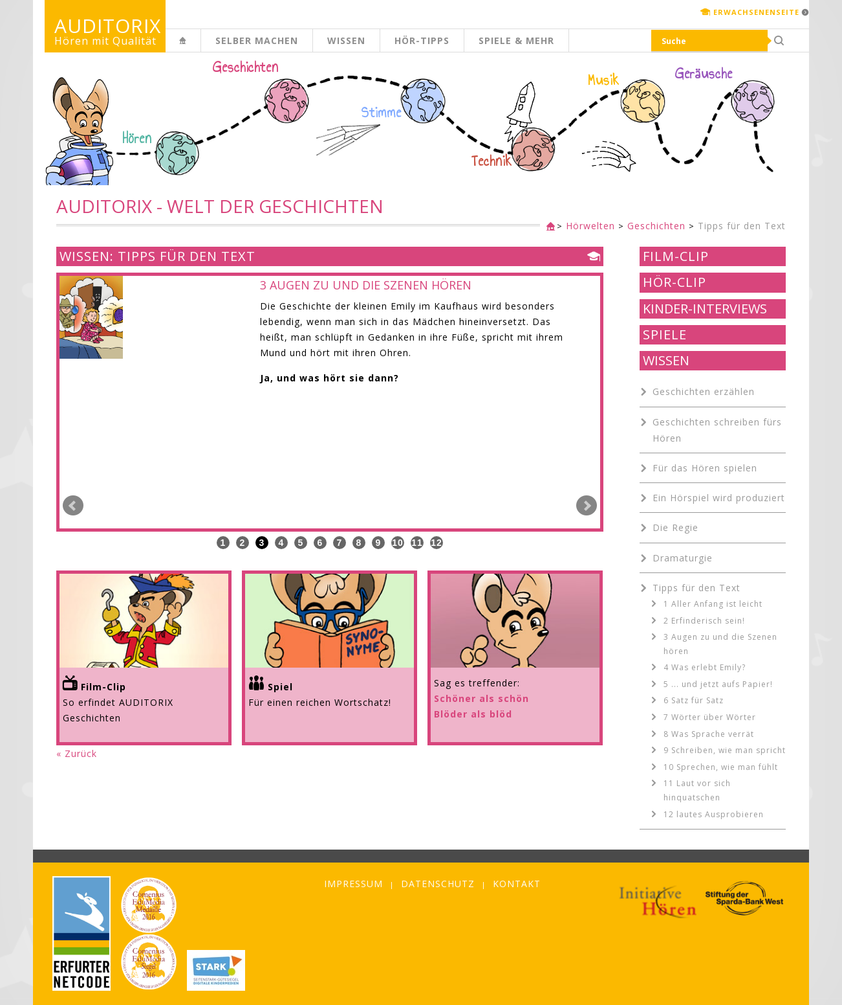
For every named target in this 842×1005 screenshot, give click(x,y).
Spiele (665, 335)
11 (417, 542)
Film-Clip (676, 256)
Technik (491, 161)
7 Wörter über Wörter (710, 717)
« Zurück (76, 753)
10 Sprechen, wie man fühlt (721, 767)
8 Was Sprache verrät (709, 734)
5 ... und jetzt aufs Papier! (718, 684)
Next (586, 505)
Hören (137, 139)
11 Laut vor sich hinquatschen (697, 790)
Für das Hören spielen (705, 468)
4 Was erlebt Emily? (705, 667)
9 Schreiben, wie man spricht (725, 750)
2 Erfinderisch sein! (704, 620)
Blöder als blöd (473, 714)
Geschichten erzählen (704, 391)
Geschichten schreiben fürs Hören (717, 430)
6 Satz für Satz (694, 700)
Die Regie (675, 527)
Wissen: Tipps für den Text (157, 256)
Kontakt (517, 883)
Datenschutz (438, 883)
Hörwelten (590, 226)
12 (436, 542)
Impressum (353, 883)
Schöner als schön (481, 698)
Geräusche (704, 74)
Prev (73, 505)
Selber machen (256, 40)
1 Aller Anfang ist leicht (713, 603)
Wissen (346, 40)
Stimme (382, 113)
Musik (604, 80)
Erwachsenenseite (756, 12)
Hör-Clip (674, 282)
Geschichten (246, 68)
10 (398, 542)
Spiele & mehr (516, 40)
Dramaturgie (683, 558)
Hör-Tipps (421, 40)
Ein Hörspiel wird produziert (719, 497)
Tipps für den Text (742, 226)
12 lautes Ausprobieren (714, 814)
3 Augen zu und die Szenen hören (720, 644)
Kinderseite (200, 47)
